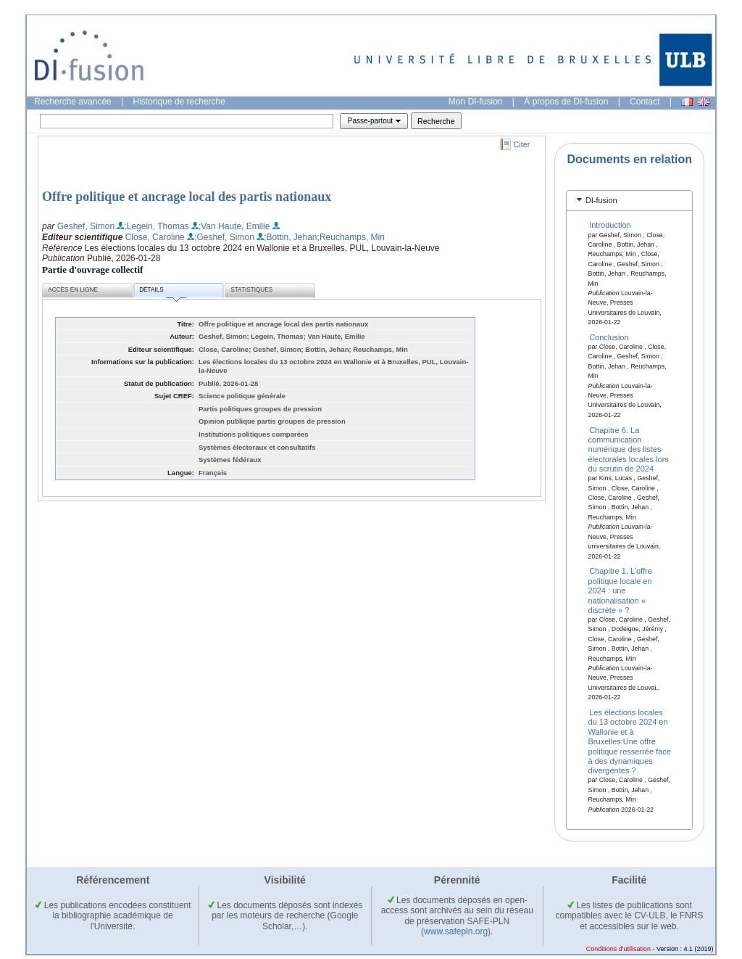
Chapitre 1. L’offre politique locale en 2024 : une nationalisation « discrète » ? (620, 590)
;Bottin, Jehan (290, 237)
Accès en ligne (73, 290)
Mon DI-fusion (476, 101)
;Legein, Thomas (156, 226)
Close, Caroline (155, 237)
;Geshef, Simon (224, 237)
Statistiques (251, 290)
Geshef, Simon (85, 226)
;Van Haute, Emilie (234, 226)
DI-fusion (601, 200)
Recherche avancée (73, 101)
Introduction (609, 225)
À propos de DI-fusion (566, 101)
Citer (522, 144)
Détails (162, 292)
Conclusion (608, 337)
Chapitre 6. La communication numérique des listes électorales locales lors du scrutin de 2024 (628, 449)
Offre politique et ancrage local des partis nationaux (186, 196)
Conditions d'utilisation (618, 948)
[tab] (629, 200)
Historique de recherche (179, 101)
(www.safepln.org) (456, 931)
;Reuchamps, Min (351, 237)
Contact (644, 101)
